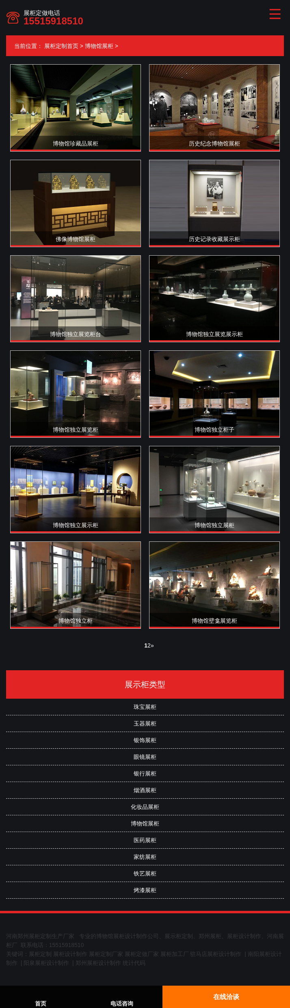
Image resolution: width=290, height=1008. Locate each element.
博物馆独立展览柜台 (75, 334)
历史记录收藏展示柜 (214, 239)
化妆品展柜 (145, 807)
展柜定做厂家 (142, 954)
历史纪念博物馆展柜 (214, 143)
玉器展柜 (145, 723)
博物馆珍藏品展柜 (75, 143)
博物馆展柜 (99, 46)
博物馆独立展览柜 (75, 429)
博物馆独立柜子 (214, 429)
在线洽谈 (226, 996)
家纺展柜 (145, 857)
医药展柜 (145, 840)
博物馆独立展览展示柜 (214, 334)
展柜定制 (40, 954)
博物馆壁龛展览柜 (214, 620)
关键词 (14, 954)
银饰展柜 (145, 740)
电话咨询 (121, 998)
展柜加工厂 (174, 954)
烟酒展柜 (145, 790)
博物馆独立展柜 (214, 525)
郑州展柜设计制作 (98, 963)
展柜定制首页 (61, 46)
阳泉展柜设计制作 (46, 963)
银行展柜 (145, 773)
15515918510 (53, 20)
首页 (40, 998)
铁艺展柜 (145, 873)
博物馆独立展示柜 (75, 525)
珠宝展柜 (145, 707)
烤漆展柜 (145, 890)
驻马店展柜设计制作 (215, 954)
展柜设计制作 (70, 954)
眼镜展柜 (145, 757)
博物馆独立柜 (75, 620)
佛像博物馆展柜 (75, 239)
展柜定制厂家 (106, 954)
